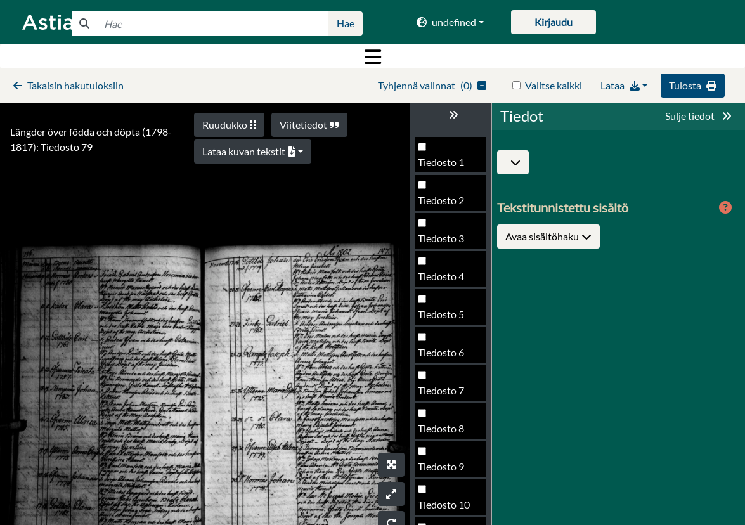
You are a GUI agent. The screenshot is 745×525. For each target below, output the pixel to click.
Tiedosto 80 (444, 356)
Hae (345, 23)
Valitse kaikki (553, 85)
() (432, 85)
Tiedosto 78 (444, 280)
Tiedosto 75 (444, 166)
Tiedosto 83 (444, 470)
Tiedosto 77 (444, 242)
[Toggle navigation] (372, 56)
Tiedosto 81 (444, 394)
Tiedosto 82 (444, 432)
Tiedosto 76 (444, 204)
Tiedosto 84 (444, 508)
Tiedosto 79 (444, 318)
